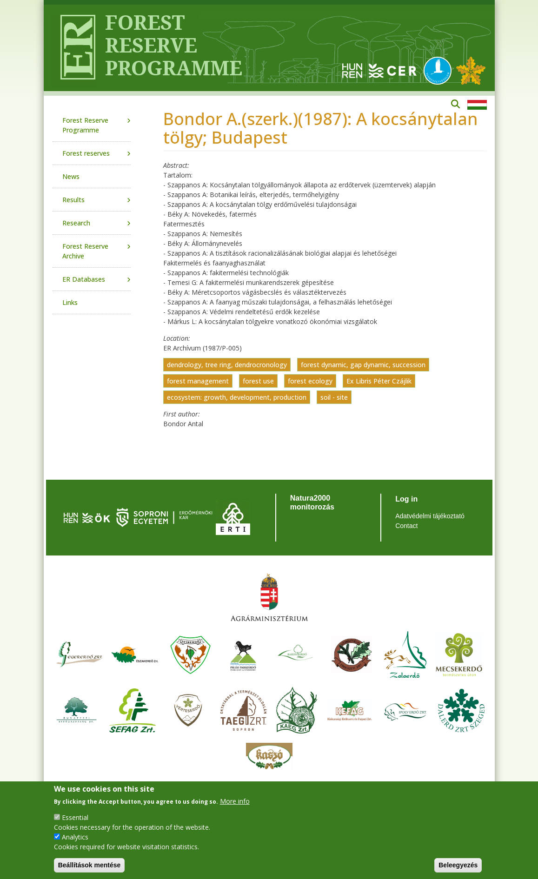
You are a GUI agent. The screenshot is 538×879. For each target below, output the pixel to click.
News (71, 176)
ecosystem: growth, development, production (236, 397)
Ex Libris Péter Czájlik (379, 381)
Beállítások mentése (89, 865)
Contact (406, 525)
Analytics (75, 837)
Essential (75, 817)
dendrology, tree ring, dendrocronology (227, 364)
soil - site (334, 397)
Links (70, 302)
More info (235, 801)
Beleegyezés (458, 865)
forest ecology (310, 381)
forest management (198, 381)
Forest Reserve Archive (85, 251)
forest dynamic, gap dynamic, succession (363, 364)
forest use (258, 381)
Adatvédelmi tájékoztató (430, 516)
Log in (406, 499)
